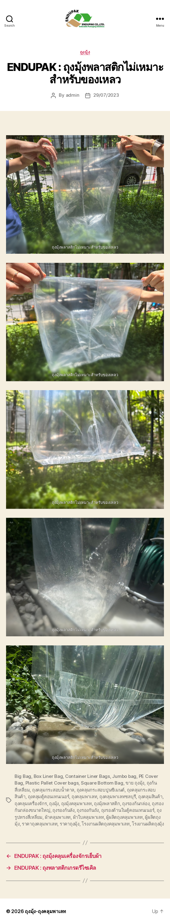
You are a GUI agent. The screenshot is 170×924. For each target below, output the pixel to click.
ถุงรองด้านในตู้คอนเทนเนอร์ (128, 810)
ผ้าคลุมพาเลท (58, 817)
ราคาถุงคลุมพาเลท (39, 824)
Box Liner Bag (48, 776)
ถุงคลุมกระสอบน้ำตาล (53, 790)
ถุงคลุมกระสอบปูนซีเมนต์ (101, 790)
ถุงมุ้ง (85, 52)
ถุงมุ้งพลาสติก (107, 803)
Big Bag (23, 776)
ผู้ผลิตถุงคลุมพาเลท (124, 817)
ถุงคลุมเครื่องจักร (31, 803)
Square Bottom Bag (102, 783)
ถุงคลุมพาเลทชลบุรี (117, 796)
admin (72, 95)
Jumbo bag (124, 776)
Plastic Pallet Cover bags (52, 783)
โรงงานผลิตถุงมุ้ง (148, 824)
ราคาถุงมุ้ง (69, 824)
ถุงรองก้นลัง (63, 810)
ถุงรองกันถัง (88, 810)
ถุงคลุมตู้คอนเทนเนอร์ (48, 796)
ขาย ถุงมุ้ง (134, 783)
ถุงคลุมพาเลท (84, 796)
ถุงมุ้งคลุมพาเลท (76, 803)
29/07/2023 (106, 95)
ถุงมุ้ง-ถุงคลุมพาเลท (45, 911)
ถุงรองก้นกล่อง (135, 803)
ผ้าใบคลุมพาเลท (88, 817)
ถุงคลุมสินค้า (150, 796)
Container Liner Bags (87, 776)
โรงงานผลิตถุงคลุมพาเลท (105, 824)
